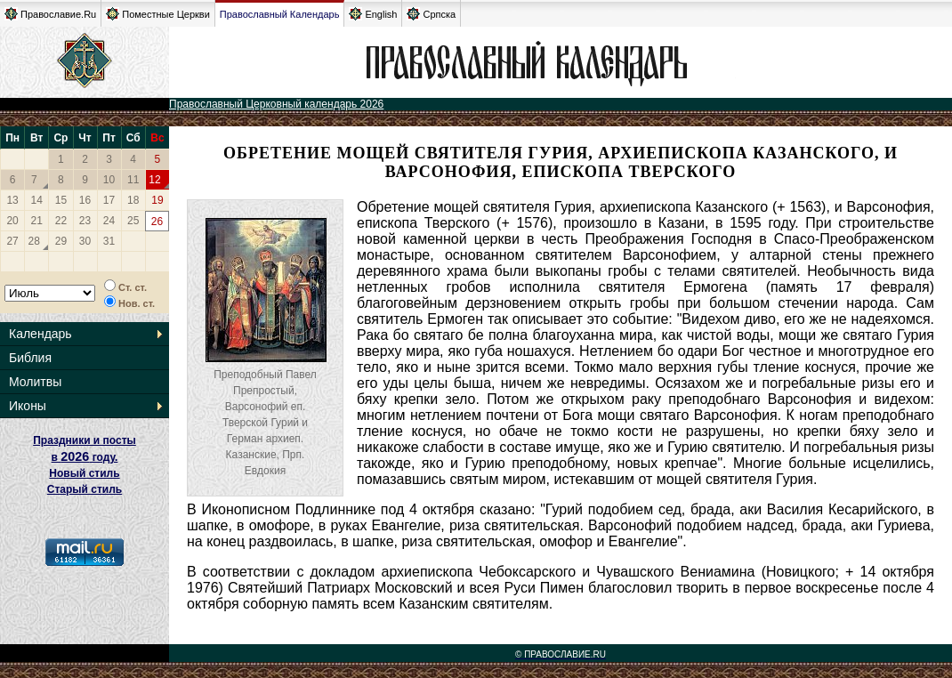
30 (85, 241)
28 (34, 241)
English (373, 13)
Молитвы (35, 382)
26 (157, 221)
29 (61, 241)
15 (61, 200)
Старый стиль (84, 489)
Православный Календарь (280, 14)
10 (109, 180)
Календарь (40, 334)
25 (133, 220)
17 (109, 200)
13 (12, 200)
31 (109, 241)
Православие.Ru (50, 13)
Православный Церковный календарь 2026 (276, 104)
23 (85, 220)
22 (61, 220)
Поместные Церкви (158, 13)
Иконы (27, 406)
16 (85, 200)
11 (133, 180)
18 (133, 200)
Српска (431, 13)
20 (12, 220)
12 (154, 180)
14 (37, 200)
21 (37, 220)
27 (12, 241)
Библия (30, 358)
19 (157, 200)
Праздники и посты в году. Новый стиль (84, 457)
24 (109, 220)
